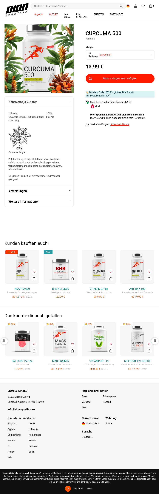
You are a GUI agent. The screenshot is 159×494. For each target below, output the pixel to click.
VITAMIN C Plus (99, 288)
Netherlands (35, 434)
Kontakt (107, 402)
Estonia (11, 440)
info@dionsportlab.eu (21, 409)
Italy (10, 457)
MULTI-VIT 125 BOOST (137, 361)
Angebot (38, 14)
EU (9, 446)
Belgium (12, 423)
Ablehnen (78, 488)
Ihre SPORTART (82, 15)
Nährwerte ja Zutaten (22, 102)
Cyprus (11, 429)
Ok (68, 488)
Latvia (32, 423)
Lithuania (33, 429)
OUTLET (53, 14)
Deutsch (86, 437)
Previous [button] (4, 341)
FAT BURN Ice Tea (22, 361)
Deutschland (14, 434)
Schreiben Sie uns (119, 124)
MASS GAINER (60, 361)
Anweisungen (17, 191)
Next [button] (154, 341)
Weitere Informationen (23, 201)
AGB (84, 407)
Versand (86, 402)
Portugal (33, 446)
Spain (31, 451)
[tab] (39, 102)
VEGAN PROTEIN (99, 361)
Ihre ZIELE (67, 15)
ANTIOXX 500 (137, 288)
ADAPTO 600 (22, 288)
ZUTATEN (99, 14)
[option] (39, 58)
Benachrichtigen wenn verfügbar (113, 78)
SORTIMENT (116, 14)
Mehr (89, 488)
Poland (32, 440)
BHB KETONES (60, 288)
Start (84, 396)
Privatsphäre (109, 396)
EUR (107, 423)
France (11, 451)
